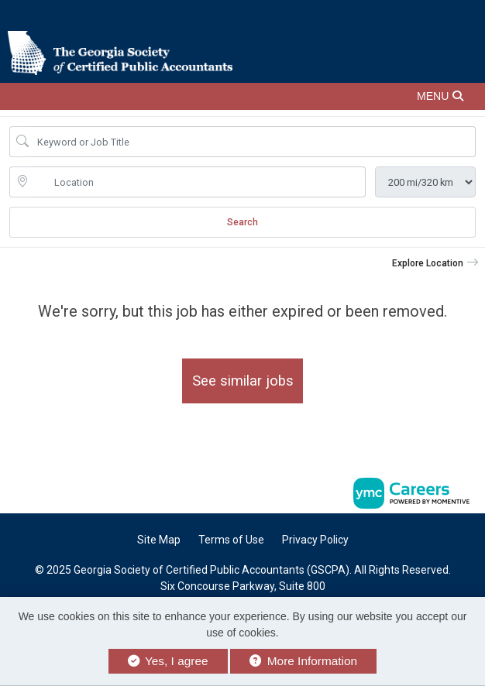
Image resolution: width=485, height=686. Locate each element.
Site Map (159, 539)
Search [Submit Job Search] (242, 222)
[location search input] (198, 181)
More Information (303, 660)
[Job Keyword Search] (253, 141)
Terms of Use (231, 539)
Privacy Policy (315, 539)
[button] (242, 96)
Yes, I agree (168, 660)
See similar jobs (243, 380)
